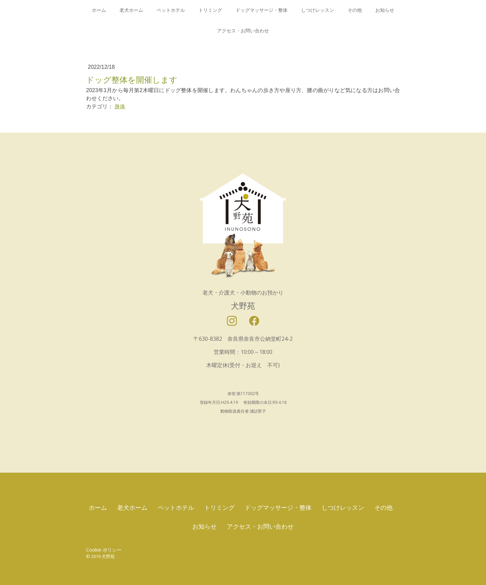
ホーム (99, 10)
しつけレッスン (317, 10)
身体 (119, 106)
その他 (355, 10)
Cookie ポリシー (104, 550)
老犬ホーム (131, 10)
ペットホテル (171, 10)
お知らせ (384, 10)
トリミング (210, 10)
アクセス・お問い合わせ (243, 30)
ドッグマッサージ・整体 (262, 10)
